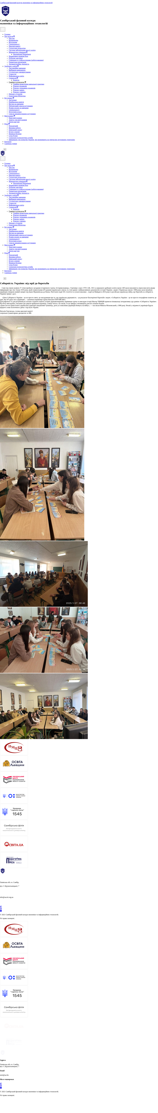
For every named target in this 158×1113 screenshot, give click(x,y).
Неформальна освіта (16, 76)
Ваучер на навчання (16, 104)
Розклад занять (18, 90)
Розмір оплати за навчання (19, 108)
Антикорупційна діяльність (19, 64)
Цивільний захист (15, 130)
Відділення (13, 42)
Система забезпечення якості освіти (22, 50)
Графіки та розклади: (17, 82)
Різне (7, 124)
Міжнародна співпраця (18, 52)
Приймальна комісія (16, 102)
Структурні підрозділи (17, 48)
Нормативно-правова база (18, 56)
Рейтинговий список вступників (21, 106)
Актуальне (13, 100)
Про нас (12, 38)
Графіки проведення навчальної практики (28, 84)
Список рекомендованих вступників (22, 114)
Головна (7, 34)
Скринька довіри (10, 144)
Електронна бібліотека (17, 96)
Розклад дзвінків (19, 92)
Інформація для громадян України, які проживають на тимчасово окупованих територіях (42, 140)
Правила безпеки (15, 134)
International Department (22, 54)
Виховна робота (15, 128)
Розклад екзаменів (20, 86)
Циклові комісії (14, 46)
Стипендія (13, 78)
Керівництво (13, 40)
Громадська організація (17, 62)
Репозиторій (13, 126)
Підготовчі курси (15, 112)
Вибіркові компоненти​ (17, 70)
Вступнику (9, 98)
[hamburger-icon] (2, 29)
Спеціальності (14, 44)
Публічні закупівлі (16, 58)
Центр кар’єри (14, 122)
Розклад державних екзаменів (24, 88)
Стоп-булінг (13, 136)
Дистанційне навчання (17, 68)
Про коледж (9, 36)
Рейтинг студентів (15, 94)
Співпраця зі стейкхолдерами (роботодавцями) (26, 60)
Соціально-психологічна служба (21, 138)
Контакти (7, 142)
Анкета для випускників (18, 120)
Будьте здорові (14, 132)
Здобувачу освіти (11, 66)
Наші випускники (15, 118)
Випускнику (9, 116)
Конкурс (16, 80)
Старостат (12, 74)
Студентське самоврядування (20, 72)
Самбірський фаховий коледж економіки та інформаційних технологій (26, 3)
